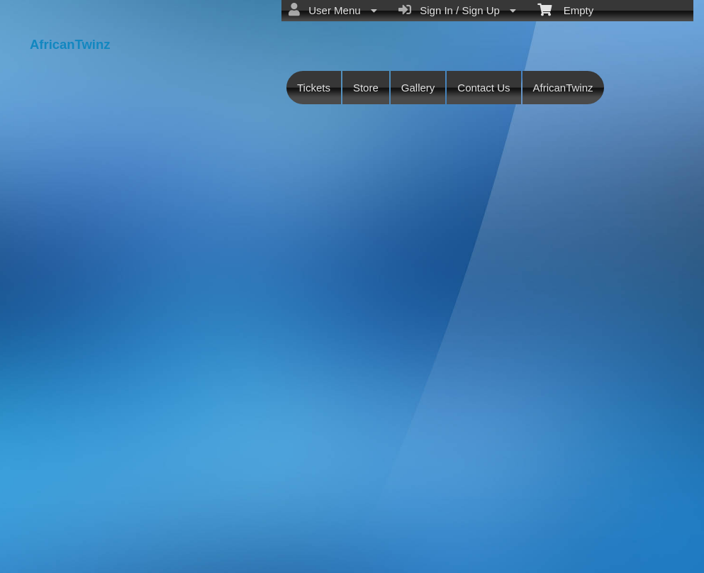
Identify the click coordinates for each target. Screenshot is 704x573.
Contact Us (483, 88)
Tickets (313, 88)
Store (366, 88)
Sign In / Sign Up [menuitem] (457, 10)
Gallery (418, 88)
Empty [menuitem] (565, 9)
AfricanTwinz (563, 88)
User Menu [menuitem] (333, 10)
